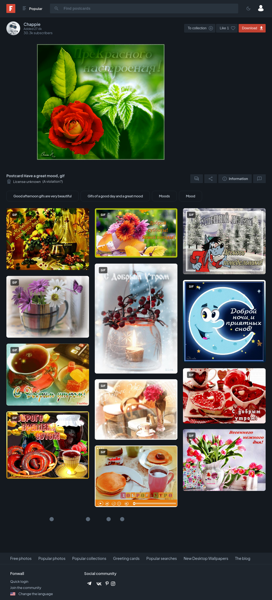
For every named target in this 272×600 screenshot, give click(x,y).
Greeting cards (126, 558)
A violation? (53, 181)
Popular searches (161, 558)
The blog (242, 558)
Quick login (19, 581)
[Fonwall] (10, 11)
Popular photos (51, 558)
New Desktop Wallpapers (206, 558)
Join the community (25, 587)
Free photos (20, 558)
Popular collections (89, 558)
